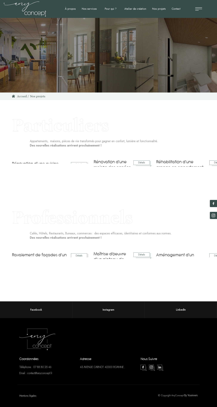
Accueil (19, 96)
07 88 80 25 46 (42, 367)
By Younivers (191, 395)
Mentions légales (27, 395)
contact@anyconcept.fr (39, 373)
